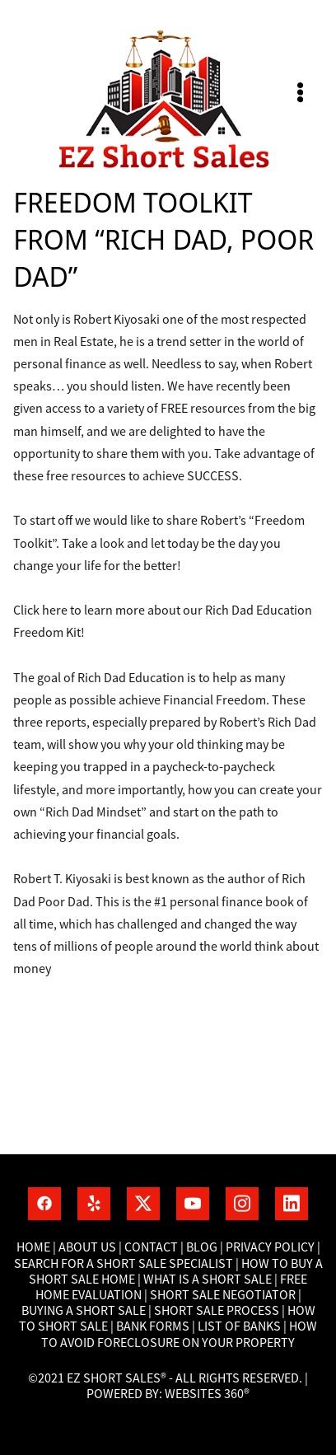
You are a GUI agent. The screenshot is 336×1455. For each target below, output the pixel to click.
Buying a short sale (83, 1311)
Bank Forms (152, 1326)
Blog (200, 1247)
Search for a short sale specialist (123, 1264)
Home (34, 1247)
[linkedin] (291, 1203)
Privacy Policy (270, 1247)
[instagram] (242, 1203)
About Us (87, 1247)
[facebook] (44, 1203)
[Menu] (300, 92)
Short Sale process (216, 1311)
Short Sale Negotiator (223, 1295)
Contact (151, 1247)
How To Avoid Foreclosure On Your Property (179, 1334)
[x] (143, 1203)
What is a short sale (208, 1279)
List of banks (238, 1326)
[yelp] (93, 1203)
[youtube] (192, 1203)
